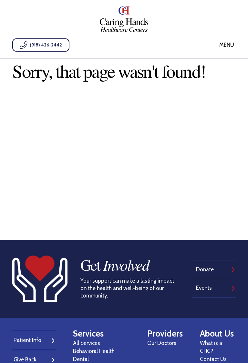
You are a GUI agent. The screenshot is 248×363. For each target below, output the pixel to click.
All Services (86, 343)
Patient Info (27, 340)
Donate (205, 269)
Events (204, 288)
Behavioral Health (94, 351)
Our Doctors (161, 343)
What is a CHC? (211, 347)
